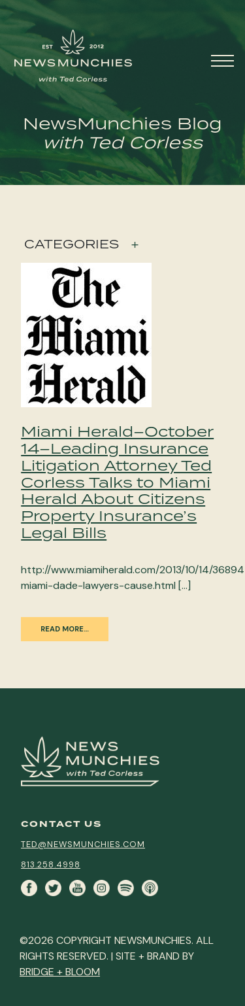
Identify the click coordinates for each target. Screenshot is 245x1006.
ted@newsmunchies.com (83, 844)
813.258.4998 (50, 864)
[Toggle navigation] (224, 59)
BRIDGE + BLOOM (60, 972)
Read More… (65, 628)
